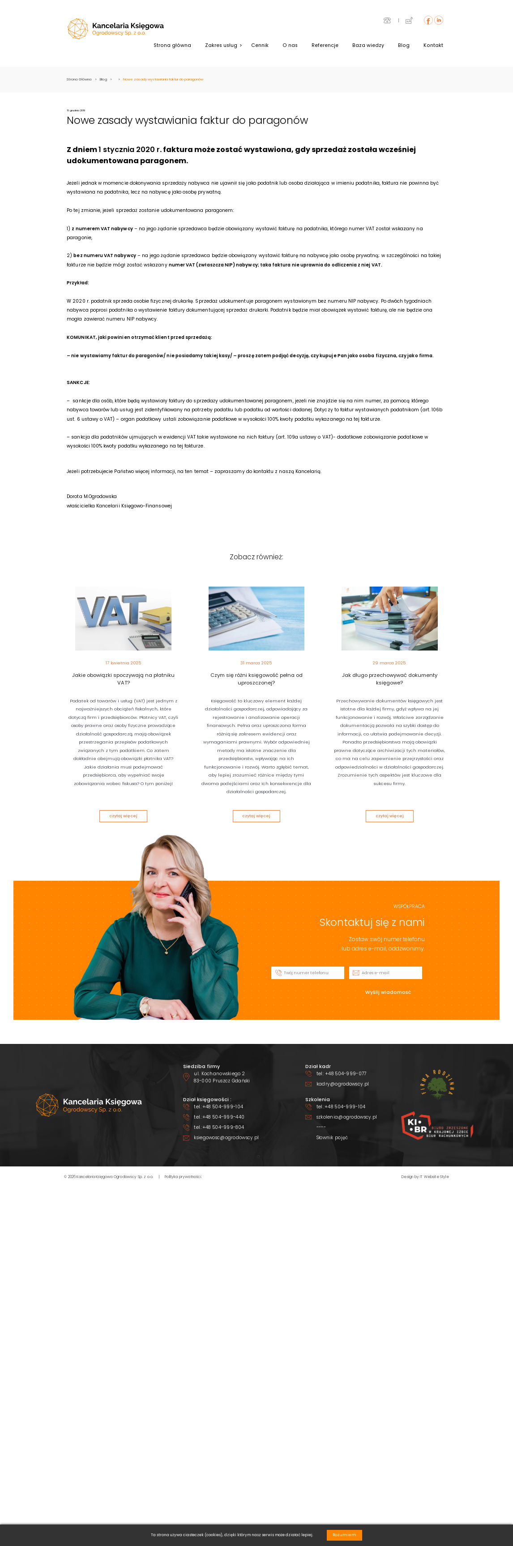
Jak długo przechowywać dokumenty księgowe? (389, 679)
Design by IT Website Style (425, 1176)
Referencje (325, 45)
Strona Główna (79, 79)
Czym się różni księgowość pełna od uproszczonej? (256, 679)
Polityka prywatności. (183, 1176)
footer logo (88, 1105)
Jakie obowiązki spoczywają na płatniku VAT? (123, 679)
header (115, 28)
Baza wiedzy (368, 45)
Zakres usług (221, 45)
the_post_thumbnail (123, 619)
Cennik (260, 45)
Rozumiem (344, 1535)
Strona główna (172, 45)
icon (387, 20)
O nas (290, 45)
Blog (404, 45)
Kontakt (433, 45)
